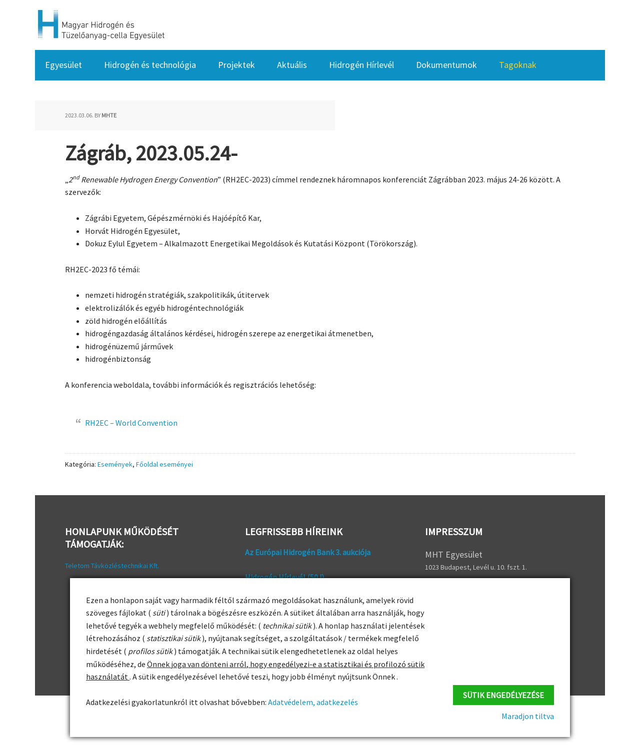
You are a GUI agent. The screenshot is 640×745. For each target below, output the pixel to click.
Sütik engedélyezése (503, 694)
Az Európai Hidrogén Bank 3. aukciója (307, 552)
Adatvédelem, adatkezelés (312, 702)
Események (115, 464)
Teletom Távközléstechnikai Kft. (112, 565)
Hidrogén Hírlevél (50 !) (284, 577)
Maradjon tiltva (528, 716)
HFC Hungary (100, 25)
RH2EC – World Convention (131, 423)
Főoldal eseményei (164, 464)
